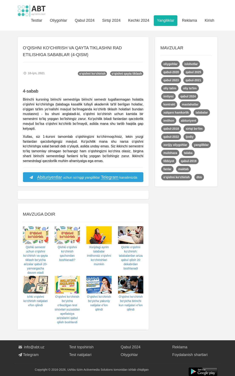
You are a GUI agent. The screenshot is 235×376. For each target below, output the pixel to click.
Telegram (28, 355)
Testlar (36, 20)
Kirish (209, 20)
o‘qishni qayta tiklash (127, 73)
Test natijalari (80, 355)
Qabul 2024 (85, 20)
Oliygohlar (58, 20)
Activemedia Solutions (98, 369)
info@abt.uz (31, 347)
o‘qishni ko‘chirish (92, 73)
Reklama (189, 20)
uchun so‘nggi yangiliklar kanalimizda (83, 177)
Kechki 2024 (138, 20)
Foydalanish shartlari (190, 355)
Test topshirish (81, 347)
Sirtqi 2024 (111, 20)
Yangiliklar (165, 20)
